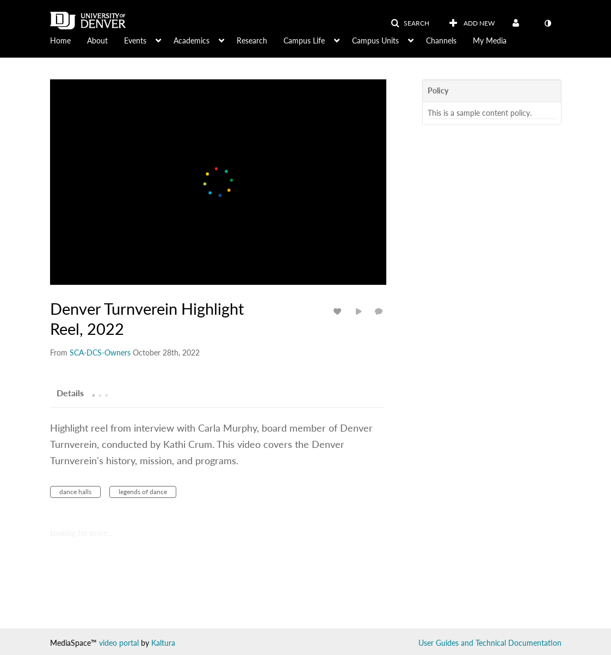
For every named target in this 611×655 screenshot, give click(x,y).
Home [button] (60, 40)
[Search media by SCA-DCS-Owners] (100, 352)
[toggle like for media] (339, 311)
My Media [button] (490, 40)
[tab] (70, 392)
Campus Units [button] (375, 40)
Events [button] (135, 40)
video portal (119, 642)
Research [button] (252, 40)
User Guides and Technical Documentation (489, 642)
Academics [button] (191, 40)
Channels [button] (441, 40)
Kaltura (163, 642)
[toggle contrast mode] (547, 23)
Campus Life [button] (304, 40)
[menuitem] (68, 39)
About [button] (97, 40)
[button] (410, 23)
